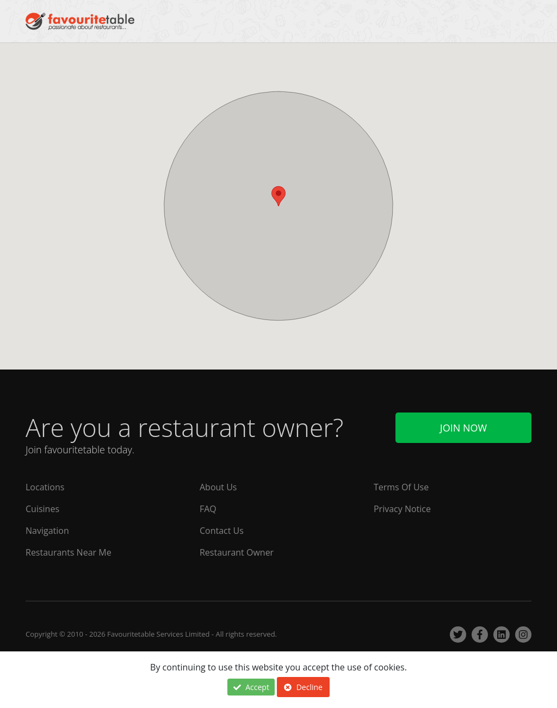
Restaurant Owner (237, 552)
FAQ (208, 509)
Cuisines (42, 509)
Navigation (47, 531)
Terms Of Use (401, 487)
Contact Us (222, 531)
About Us (218, 487)
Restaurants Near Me (69, 552)
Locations (45, 487)
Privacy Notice (402, 509)
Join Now (463, 427)
